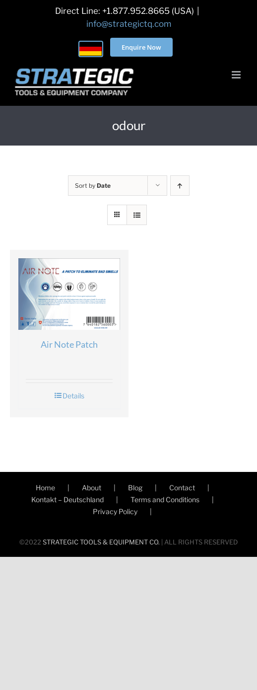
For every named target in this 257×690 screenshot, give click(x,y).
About (91, 487)
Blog (135, 487)
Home (45, 487)
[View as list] (136, 215)
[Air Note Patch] (69, 294)
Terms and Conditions (164, 499)
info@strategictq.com (128, 24)
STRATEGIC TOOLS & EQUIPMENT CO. (101, 542)
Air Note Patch (69, 344)
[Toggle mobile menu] (237, 75)
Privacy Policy (115, 511)
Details (73, 395)
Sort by (93, 185)
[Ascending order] (180, 185)
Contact (182, 487)
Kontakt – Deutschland (67, 499)
